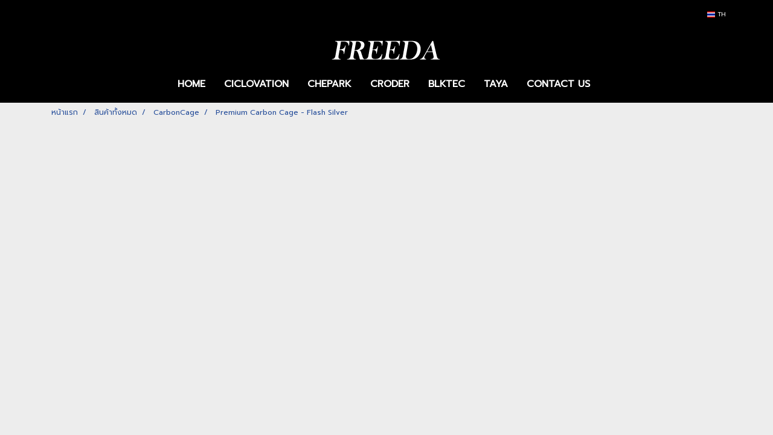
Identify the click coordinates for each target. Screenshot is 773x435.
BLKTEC (446, 84)
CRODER (389, 84)
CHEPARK (329, 84)
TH (716, 14)
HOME (191, 84)
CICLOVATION (256, 84)
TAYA (496, 84)
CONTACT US (558, 84)
